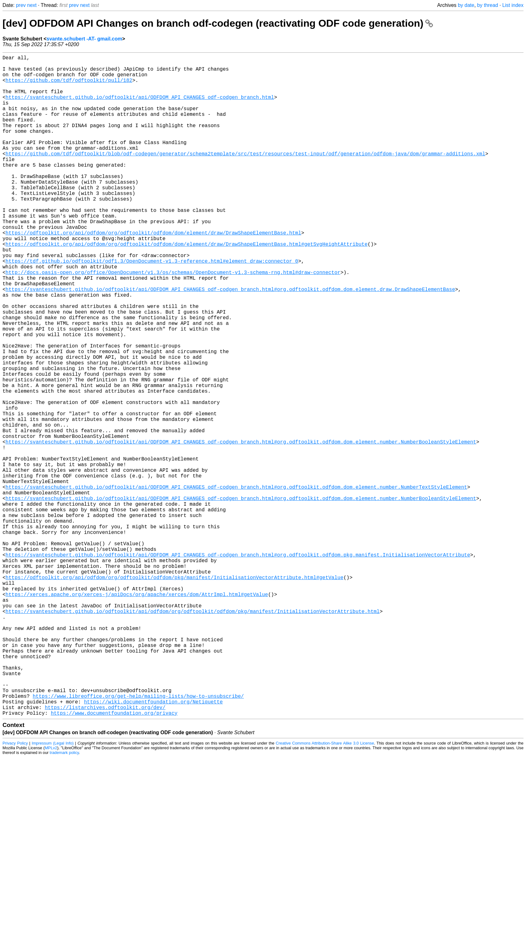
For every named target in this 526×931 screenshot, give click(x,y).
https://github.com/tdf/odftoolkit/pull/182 (69, 86)
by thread (487, 5)
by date (466, 5)
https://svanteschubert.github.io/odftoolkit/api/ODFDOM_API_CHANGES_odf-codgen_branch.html (140, 107)
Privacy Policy (15, 890)
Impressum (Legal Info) (53, 890)
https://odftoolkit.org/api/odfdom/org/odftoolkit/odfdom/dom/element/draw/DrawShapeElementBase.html (153, 272)
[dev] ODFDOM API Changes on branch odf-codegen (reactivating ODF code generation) (218, 23)
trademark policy (64, 899)
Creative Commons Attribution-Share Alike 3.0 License (325, 890)
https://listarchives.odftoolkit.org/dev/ (105, 852)
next (31, 5)
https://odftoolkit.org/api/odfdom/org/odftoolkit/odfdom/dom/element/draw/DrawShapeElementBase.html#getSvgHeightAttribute (187, 286)
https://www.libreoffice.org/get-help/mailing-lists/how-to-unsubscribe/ (138, 839)
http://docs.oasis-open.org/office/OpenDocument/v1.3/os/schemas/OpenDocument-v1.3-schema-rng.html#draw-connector (173, 321)
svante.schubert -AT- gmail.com (84, 38)
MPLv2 (51, 894)
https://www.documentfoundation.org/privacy (114, 859)
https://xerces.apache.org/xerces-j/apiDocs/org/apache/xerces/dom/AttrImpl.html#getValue (137, 714)
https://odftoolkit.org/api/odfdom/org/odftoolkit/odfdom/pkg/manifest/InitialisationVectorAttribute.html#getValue (174, 694)
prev (21, 5)
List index (512, 5)
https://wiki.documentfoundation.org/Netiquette (153, 845)
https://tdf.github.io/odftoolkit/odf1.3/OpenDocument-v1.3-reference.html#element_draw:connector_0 (152, 307)
